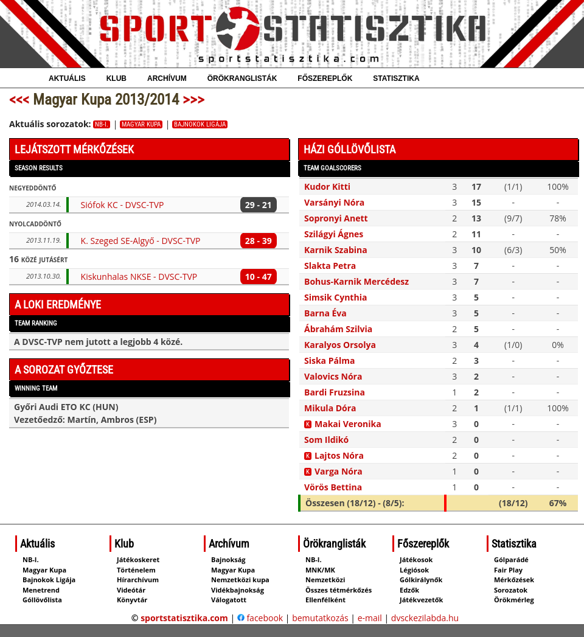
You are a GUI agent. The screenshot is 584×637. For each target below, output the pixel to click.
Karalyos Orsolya (340, 344)
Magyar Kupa (141, 124)
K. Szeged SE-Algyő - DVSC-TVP (141, 240)
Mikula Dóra (330, 408)
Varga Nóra (339, 471)
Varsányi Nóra (334, 202)
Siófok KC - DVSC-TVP (122, 205)
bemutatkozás (320, 618)
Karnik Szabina (335, 250)
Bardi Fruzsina (334, 392)
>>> (193, 99)
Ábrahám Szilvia (338, 329)
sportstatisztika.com (184, 618)
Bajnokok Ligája (200, 124)
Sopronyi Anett (336, 218)
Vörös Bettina (333, 487)
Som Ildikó (326, 439)
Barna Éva (325, 313)
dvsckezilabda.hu (425, 618)
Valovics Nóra (333, 376)
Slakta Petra (330, 265)
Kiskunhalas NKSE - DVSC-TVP (139, 276)
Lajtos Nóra (339, 455)
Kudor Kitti (327, 186)
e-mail (370, 618)
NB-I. (101, 124)
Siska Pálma (329, 360)
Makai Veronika (348, 424)
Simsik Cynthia (335, 297)
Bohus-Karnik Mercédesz (356, 281)
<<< (19, 99)
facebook (260, 618)
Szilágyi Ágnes (333, 234)
